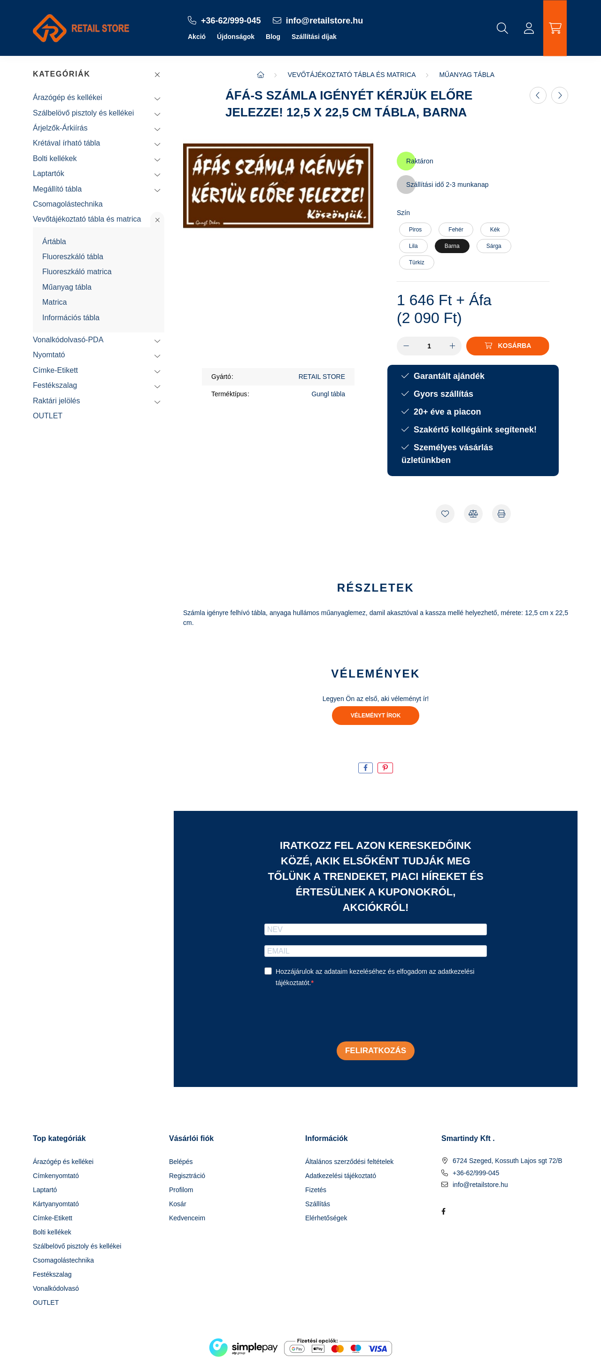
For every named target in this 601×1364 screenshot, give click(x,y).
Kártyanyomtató (56, 1204)
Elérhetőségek (326, 1218)
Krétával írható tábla (66, 143)
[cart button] (555, 28)
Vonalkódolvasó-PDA (68, 340)
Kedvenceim (187, 1218)
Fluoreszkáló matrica (77, 272)
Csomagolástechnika (68, 204)
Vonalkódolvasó (56, 1288)
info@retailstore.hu (480, 1184)
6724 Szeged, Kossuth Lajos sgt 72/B (507, 1160)
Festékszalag (55, 385)
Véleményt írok (376, 715)
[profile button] (528, 28)
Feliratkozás (375, 1050)
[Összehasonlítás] (473, 513)
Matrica (54, 302)
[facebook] (365, 768)
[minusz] (406, 346)
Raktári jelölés (56, 401)
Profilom (181, 1190)
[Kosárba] (507, 346)
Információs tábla (71, 318)
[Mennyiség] (429, 346)
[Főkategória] (260, 74)
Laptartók (48, 173)
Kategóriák (61, 74)
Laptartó (45, 1190)
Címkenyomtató (56, 1175)
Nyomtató (49, 355)
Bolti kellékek (55, 158)
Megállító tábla (57, 189)
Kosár (177, 1204)
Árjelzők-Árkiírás (60, 128)
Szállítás (317, 1204)
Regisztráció (187, 1175)
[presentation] (335, 1015)
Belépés (181, 1161)
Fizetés (315, 1190)
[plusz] (452, 346)
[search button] (502, 28)
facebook (443, 1211)
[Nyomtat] (501, 513)
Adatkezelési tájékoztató (340, 1175)
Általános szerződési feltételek (349, 1161)
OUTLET (47, 416)
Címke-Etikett (55, 370)
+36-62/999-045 (476, 1173)
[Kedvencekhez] (445, 513)
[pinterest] (385, 768)
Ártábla (54, 242)
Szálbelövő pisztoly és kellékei (83, 113)
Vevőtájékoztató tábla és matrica (87, 219)
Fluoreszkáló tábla (72, 257)
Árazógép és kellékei (67, 97)
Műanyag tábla (67, 287)
